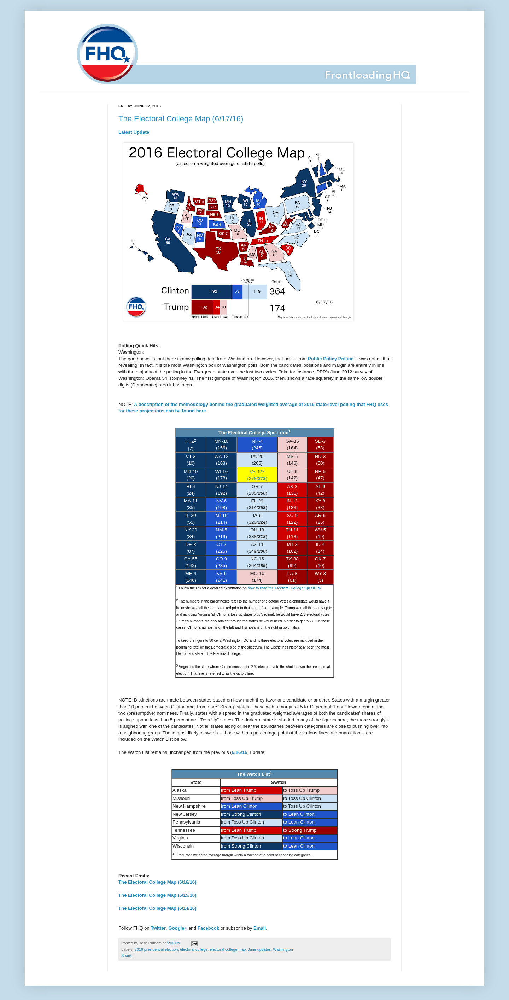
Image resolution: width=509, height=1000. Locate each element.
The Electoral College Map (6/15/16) (157, 895)
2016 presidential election (156, 949)
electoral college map (228, 949)
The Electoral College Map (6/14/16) (157, 908)
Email (259, 928)
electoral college (193, 949)
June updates (259, 949)
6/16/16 (239, 752)
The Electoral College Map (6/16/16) (157, 882)
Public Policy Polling (331, 358)
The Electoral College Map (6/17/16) (180, 118)
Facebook (209, 928)
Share (126, 955)
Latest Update (133, 132)
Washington (283, 949)
